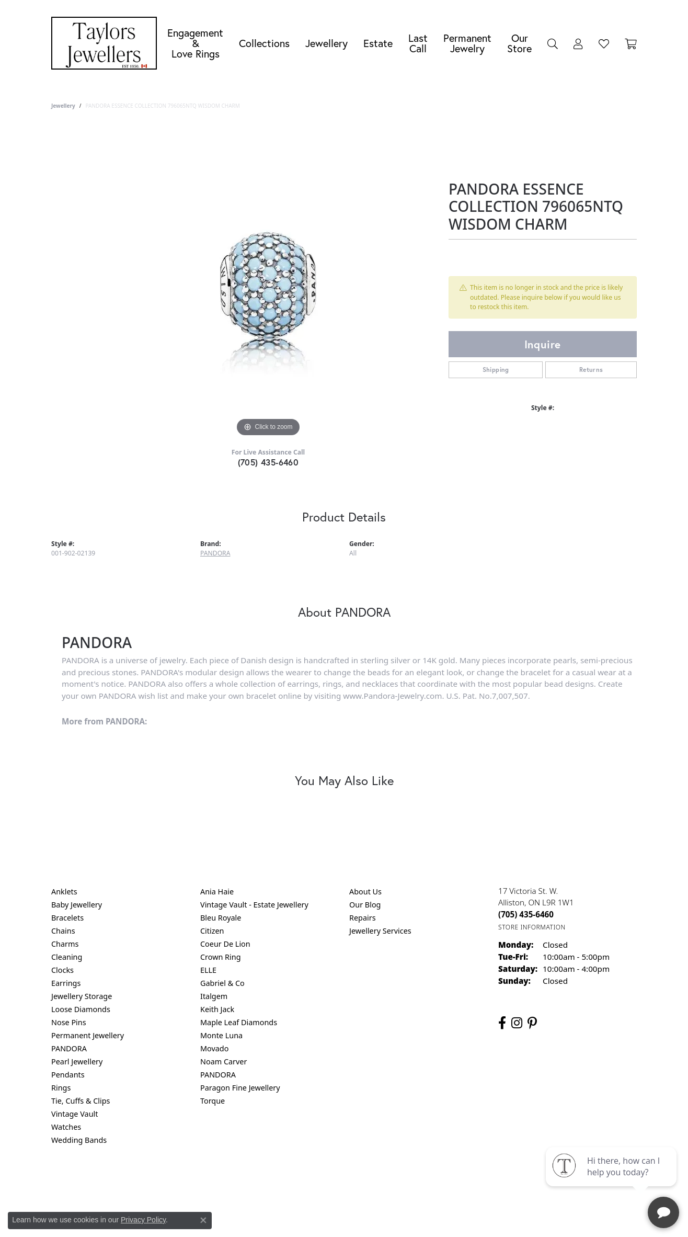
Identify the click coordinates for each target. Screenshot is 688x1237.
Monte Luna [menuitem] (221, 1035)
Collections (264, 43)
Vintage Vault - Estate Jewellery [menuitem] (254, 905)
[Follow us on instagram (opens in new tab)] (516, 1023)
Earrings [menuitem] (66, 983)
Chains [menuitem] (63, 931)
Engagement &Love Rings (195, 43)
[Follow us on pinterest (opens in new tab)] (532, 1023)
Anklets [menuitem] (64, 891)
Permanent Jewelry (467, 43)
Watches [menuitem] (66, 1127)
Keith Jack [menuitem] (217, 1009)
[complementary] (612, 1179)
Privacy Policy (292, 1182)
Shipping (496, 369)
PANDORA (215, 553)
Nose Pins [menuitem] (68, 1022)
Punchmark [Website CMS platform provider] (363, 1216)
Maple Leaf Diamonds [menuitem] (238, 1022)
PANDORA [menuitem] (69, 1048)
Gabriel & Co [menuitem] (222, 983)
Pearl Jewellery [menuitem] (76, 1061)
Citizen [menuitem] (212, 931)
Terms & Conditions (355, 1182)
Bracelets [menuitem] (67, 918)
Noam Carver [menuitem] (223, 1061)
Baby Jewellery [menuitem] (76, 905)
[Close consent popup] (203, 1220)
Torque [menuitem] (212, 1101)
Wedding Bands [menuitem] (79, 1140)
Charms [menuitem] (64, 944)
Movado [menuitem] (214, 1048)
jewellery (63, 105)
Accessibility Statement (431, 1182)
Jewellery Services (380, 931)
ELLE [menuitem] (208, 970)
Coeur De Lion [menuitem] (225, 944)
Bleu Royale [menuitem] (220, 918)
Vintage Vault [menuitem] (74, 1114)
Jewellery (326, 43)
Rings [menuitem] (61, 1088)
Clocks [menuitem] (62, 970)
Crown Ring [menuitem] (220, 957)
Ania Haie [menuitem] (217, 891)
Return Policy (240, 1182)
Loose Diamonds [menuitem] (80, 1009)
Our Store (519, 43)
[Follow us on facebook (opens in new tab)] (502, 1023)
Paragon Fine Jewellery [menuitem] (240, 1088)
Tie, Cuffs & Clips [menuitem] (80, 1101)
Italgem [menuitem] (213, 996)
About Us (365, 891)
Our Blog (365, 905)
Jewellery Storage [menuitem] (81, 996)
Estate (378, 43)
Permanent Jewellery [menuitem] (87, 1035)
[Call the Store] (526, 914)
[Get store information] (532, 927)
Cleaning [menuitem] (66, 957)
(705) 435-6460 (268, 462)
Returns (591, 369)
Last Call (418, 43)
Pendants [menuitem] (68, 1075)
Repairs (362, 918)
